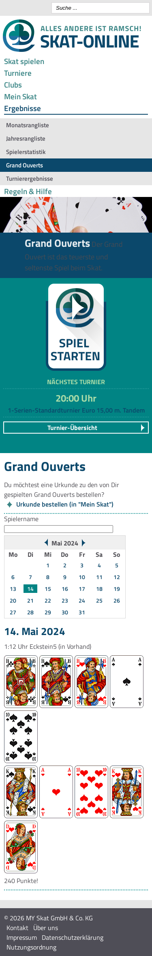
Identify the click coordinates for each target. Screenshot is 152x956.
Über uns (45, 927)
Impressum (21, 937)
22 (48, 600)
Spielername (21, 519)
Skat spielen (24, 61)
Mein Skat (20, 96)
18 (99, 588)
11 (99, 577)
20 (13, 600)
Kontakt (17, 927)
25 (99, 600)
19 (116, 588)
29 (48, 612)
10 (82, 577)
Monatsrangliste (27, 125)
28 (30, 612)
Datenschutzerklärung (72, 937)
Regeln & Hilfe (28, 191)
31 (82, 612)
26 (116, 600)
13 (13, 588)
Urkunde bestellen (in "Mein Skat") (64, 504)
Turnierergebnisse (29, 178)
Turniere (18, 73)
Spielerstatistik (25, 151)
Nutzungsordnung (31, 947)
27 (13, 612)
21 (30, 600)
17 (82, 588)
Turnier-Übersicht (72, 427)
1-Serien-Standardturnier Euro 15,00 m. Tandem (76, 410)
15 (48, 588)
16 (65, 588)
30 (65, 612)
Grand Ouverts (24, 165)
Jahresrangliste (25, 138)
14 (30, 588)
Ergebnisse (22, 108)
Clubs (13, 84)
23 (65, 600)
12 (116, 577)
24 (82, 600)
